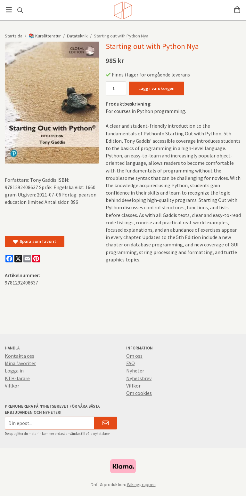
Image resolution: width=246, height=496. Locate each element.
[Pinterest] (36, 258)
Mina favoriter (20, 363)
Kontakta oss (19, 356)
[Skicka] (105, 423)
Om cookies (139, 393)
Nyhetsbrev (139, 378)
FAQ (130, 363)
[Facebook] (9, 258)
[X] (18, 258)
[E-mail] (27, 258)
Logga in (14, 370)
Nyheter (135, 370)
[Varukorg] (237, 9)
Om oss (134, 356)
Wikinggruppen (141, 484)
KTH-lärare (17, 378)
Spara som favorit (34, 241)
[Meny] (8, 9)
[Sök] (20, 10)
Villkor (12, 385)
